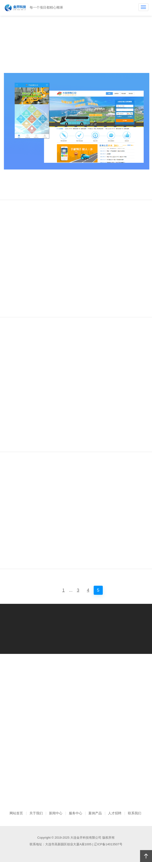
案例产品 (95, 813)
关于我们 (36, 813)
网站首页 (16, 813)
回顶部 (146, 856)
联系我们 (134, 813)
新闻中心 (55, 813)
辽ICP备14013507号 (108, 844)
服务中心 (75, 813)
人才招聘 (114, 813)
